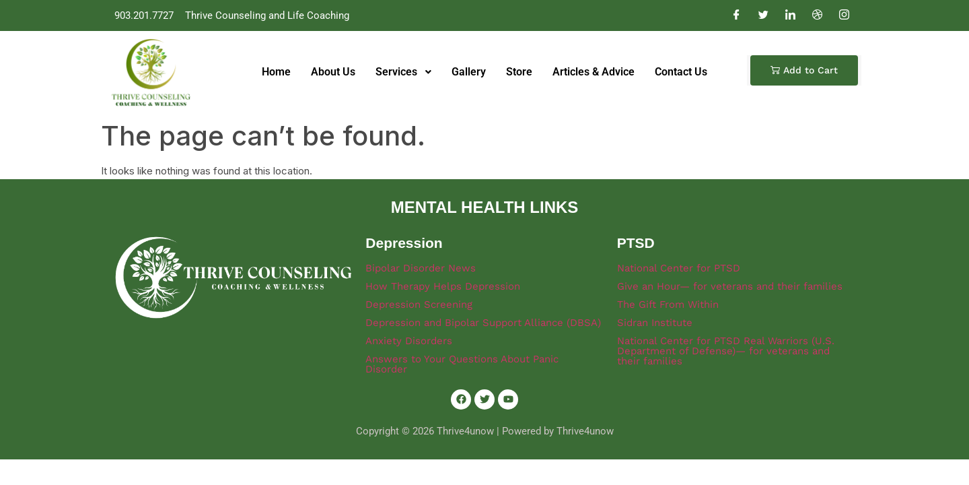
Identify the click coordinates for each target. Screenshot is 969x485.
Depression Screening (418, 304)
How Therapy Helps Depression (442, 286)
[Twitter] (763, 15)
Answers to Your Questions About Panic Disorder (462, 364)
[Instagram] (844, 15)
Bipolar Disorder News (420, 268)
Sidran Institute (654, 323)
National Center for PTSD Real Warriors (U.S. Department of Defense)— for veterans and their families (725, 351)
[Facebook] (736, 15)
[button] (804, 70)
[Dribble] (817, 15)
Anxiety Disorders (408, 341)
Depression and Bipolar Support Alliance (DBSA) (483, 323)
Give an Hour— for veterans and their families (729, 286)
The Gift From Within (668, 304)
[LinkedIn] (790, 15)
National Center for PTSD (678, 268)
